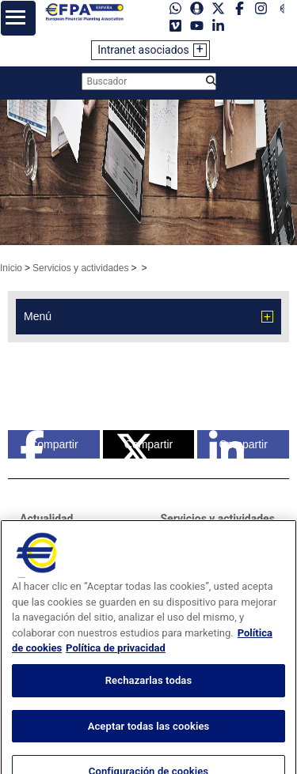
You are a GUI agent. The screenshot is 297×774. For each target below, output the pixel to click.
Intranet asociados (143, 49)
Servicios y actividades (80, 268)
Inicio (11, 268)
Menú (37, 316)
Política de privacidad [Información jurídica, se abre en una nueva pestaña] (116, 668)
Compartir (49, 444)
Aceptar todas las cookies (149, 746)
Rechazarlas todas (148, 701)
